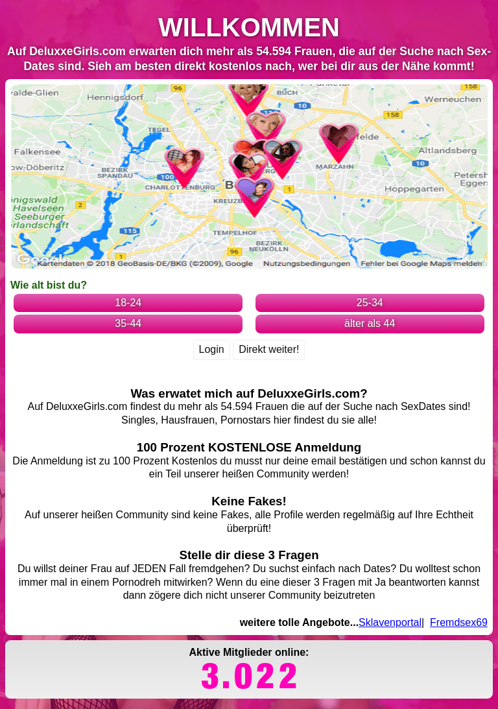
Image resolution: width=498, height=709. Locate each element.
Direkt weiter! (269, 349)
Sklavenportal (390, 622)
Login (211, 349)
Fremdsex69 (459, 622)
